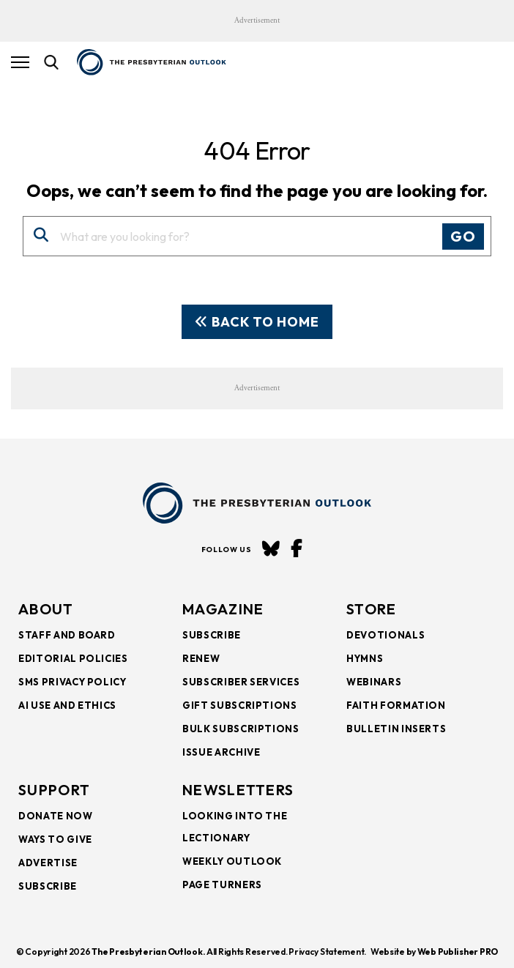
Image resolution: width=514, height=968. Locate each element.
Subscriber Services (240, 682)
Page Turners (222, 884)
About (46, 609)
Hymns (364, 658)
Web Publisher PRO (457, 951)
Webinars (373, 682)
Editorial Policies (73, 658)
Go (463, 236)
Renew (201, 658)
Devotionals (385, 635)
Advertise (48, 862)
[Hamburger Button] (20, 62)
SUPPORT (54, 790)
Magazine (223, 609)
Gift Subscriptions (239, 705)
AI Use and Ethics (67, 705)
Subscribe (211, 635)
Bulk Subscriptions (240, 728)
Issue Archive (221, 752)
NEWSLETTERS (238, 790)
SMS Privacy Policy (72, 682)
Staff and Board (67, 635)
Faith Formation (396, 705)
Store (371, 609)
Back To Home (257, 321)
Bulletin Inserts (396, 728)
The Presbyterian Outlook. (148, 951)
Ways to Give (55, 839)
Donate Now (55, 816)
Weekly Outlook (232, 861)
